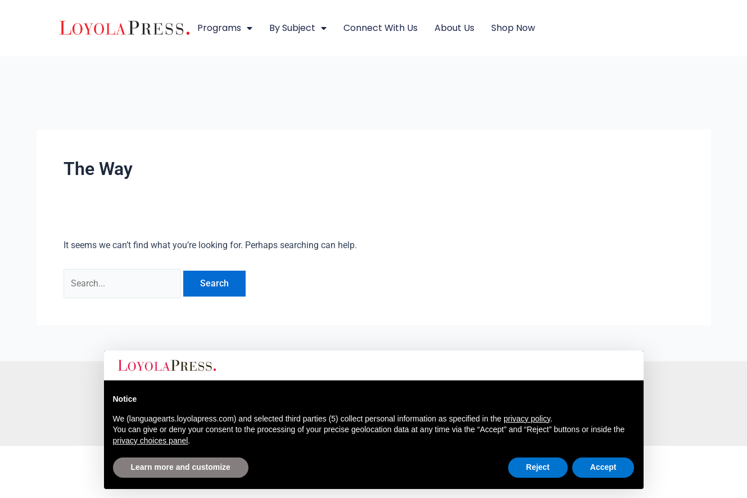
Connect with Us (380, 27)
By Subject (298, 28)
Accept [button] (603, 467)
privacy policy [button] (527, 418)
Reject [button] (538, 467)
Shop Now (513, 27)
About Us (454, 27)
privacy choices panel (150, 440)
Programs (224, 28)
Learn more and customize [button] (180, 467)
